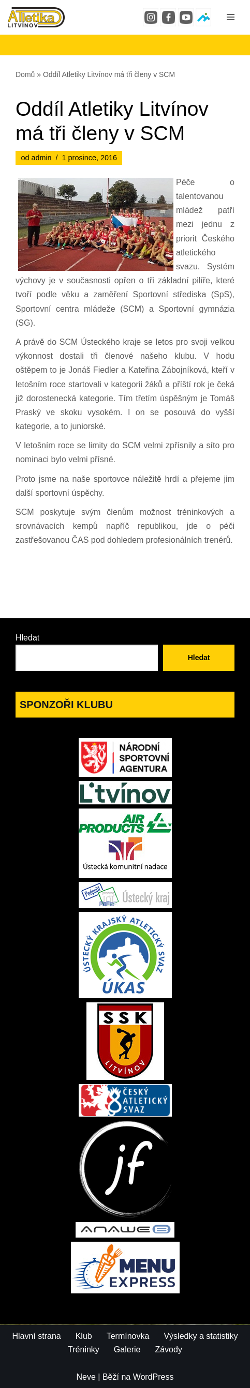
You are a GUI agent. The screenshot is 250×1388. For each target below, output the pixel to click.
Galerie (127, 1349)
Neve (86, 1376)
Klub (84, 1336)
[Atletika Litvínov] (36, 17)
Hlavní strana (36, 1336)
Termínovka (128, 1336)
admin (41, 158)
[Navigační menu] (230, 17)
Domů (25, 74)
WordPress (153, 1376)
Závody (168, 1349)
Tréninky (83, 1349)
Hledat (27, 637)
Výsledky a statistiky (201, 1336)
